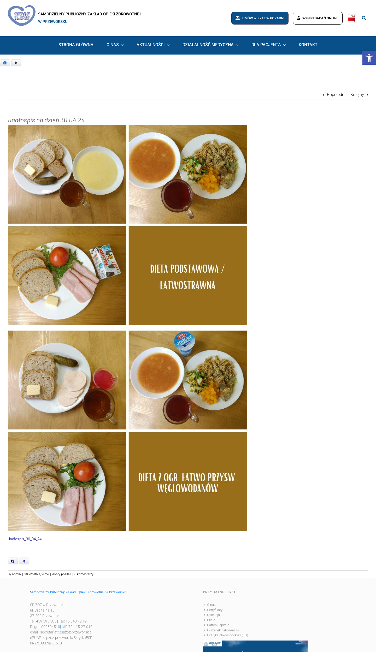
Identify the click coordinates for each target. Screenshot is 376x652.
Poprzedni (336, 94)
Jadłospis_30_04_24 (25, 539)
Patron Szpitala (218, 625)
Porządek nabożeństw (223, 630)
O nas (211, 605)
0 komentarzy (83, 574)
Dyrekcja (213, 615)
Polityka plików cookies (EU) (227, 635)
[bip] (352, 15)
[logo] (22, 7)
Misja (211, 620)
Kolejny (357, 94)
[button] (369, 58)
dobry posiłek (61, 574)
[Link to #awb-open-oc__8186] (364, 18)
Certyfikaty (214, 610)
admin (16, 574)
